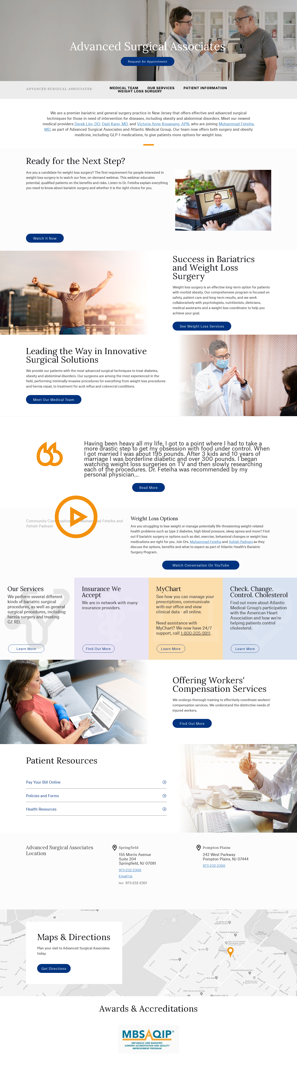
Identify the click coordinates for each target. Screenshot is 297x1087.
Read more (148, 487)
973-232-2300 (130, 870)
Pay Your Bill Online (96, 782)
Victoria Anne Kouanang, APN (163, 123)
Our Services (161, 88)
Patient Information (205, 88)
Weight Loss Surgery (140, 91)
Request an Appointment (147, 61)
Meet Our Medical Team (53, 399)
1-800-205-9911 (195, 632)
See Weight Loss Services (202, 326)
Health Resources (96, 809)
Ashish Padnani (241, 542)
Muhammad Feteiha (205, 542)
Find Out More (192, 723)
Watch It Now (45, 238)
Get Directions (53, 968)
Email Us (125, 876)
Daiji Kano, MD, (115, 123)
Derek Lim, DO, (88, 123)
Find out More (97, 648)
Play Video (84, 534)
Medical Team (124, 88)
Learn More (26, 648)
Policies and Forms (96, 795)
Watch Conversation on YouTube (200, 565)
